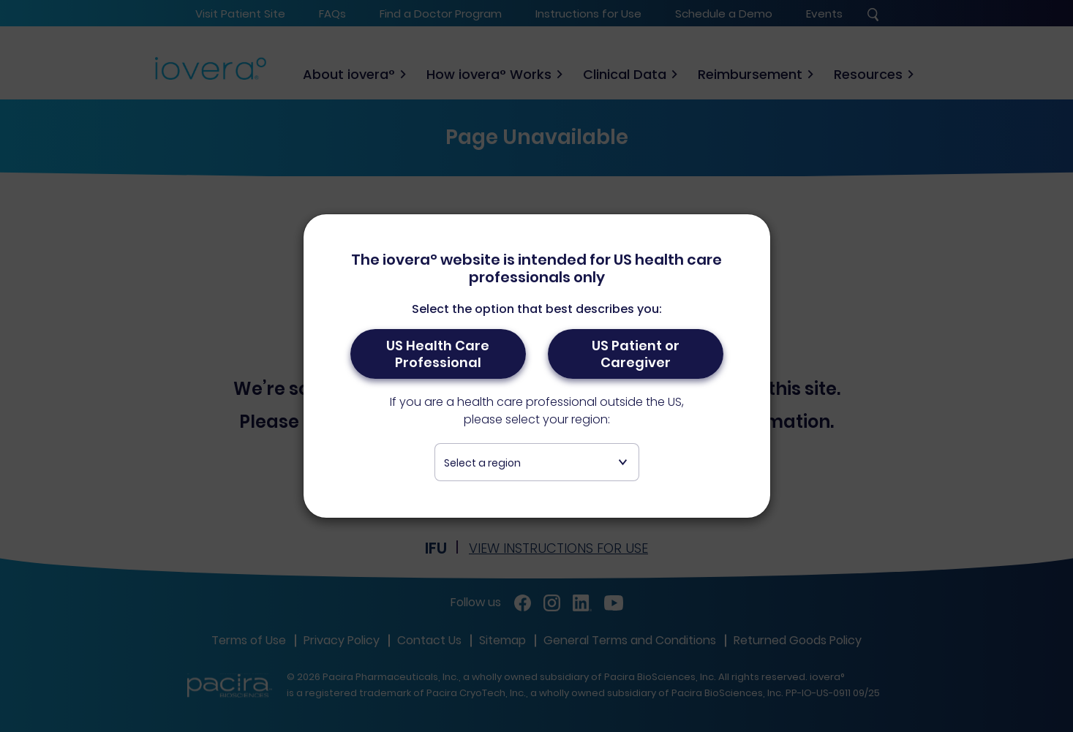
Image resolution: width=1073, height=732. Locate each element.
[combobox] (536, 462)
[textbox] (537, 463)
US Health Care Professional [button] (437, 353)
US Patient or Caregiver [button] (635, 353)
